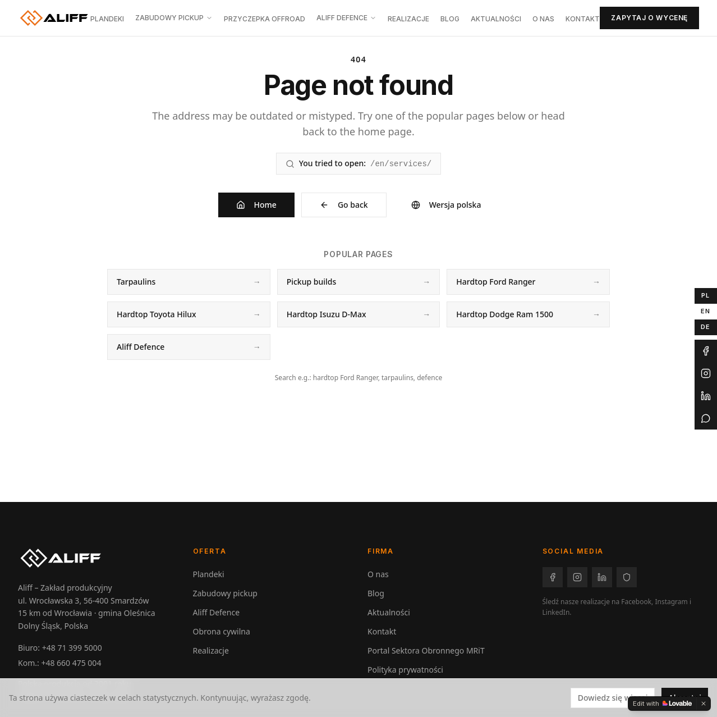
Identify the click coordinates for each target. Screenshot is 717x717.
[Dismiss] (703, 703)
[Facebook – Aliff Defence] (627, 577)
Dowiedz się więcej (613, 697)
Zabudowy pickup (174, 17)
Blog (449, 19)
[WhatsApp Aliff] (706, 418)
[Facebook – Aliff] (553, 577)
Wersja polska (446, 204)
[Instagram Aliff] (706, 373)
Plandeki (107, 19)
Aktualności (496, 19)
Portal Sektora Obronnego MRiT (426, 650)
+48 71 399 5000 (72, 647)
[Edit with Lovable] (662, 703)
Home (256, 204)
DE (705, 327)
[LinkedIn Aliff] (706, 396)
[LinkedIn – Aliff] (602, 577)
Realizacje (408, 19)
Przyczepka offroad (264, 19)
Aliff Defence (346, 17)
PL (705, 295)
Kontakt (583, 19)
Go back (344, 204)
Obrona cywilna (221, 631)
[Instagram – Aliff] (577, 577)
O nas (543, 19)
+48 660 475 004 (71, 662)
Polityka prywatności (405, 669)
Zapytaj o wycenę (649, 17)
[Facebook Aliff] (706, 351)
